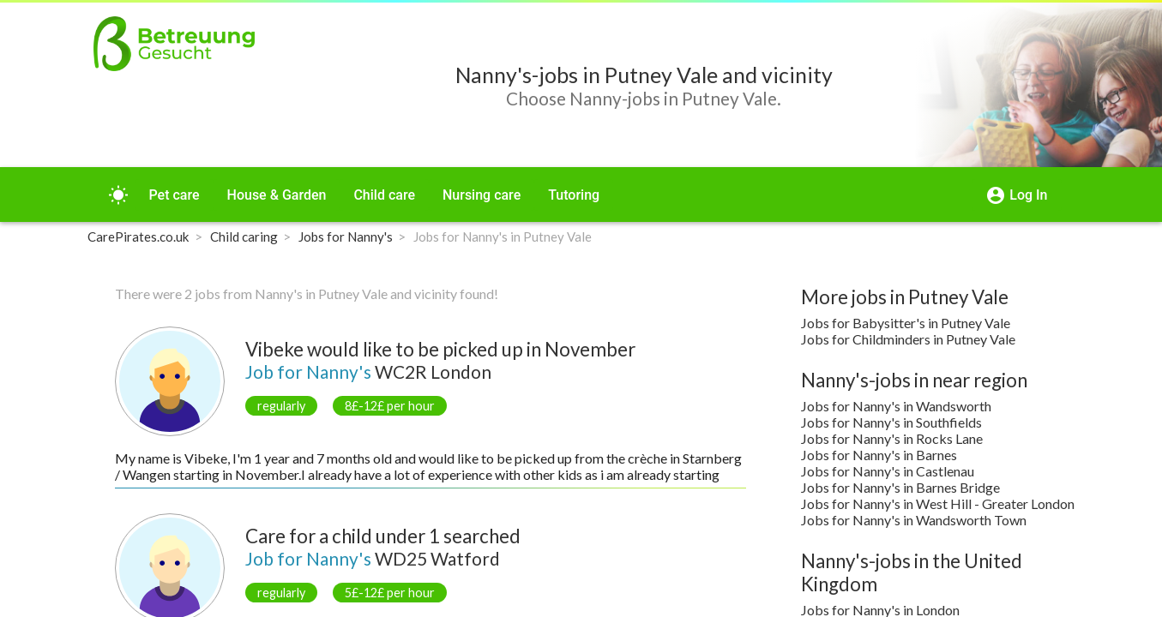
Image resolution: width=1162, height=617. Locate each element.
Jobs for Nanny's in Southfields (891, 422)
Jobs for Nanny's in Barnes (879, 454)
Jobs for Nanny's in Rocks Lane (892, 438)
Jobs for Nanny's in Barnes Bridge (900, 487)
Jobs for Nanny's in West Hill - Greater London (938, 503)
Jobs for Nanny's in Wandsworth (896, 406)
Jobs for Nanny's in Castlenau (887, 471)
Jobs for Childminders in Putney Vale (908, 339)
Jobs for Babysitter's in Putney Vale (905, 322)
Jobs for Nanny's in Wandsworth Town (914, 520)
